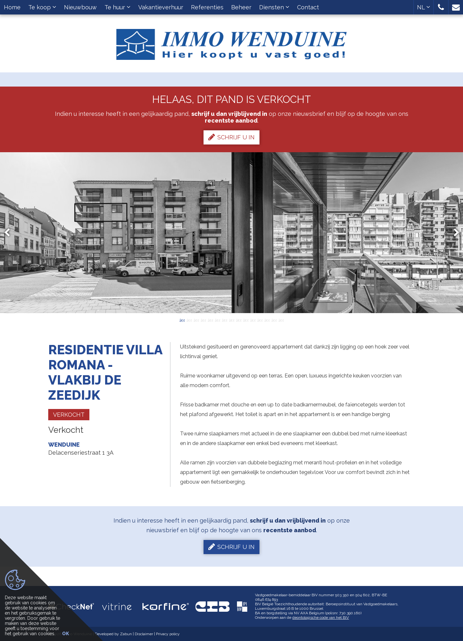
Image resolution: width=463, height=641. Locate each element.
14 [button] (274, 320)
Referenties (207, 7)
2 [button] (189, 320)
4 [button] (203, 320)
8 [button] (231, 320)
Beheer (241, 7)
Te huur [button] (117, 7)
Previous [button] (10, 233)
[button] (441, 7)
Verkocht (69, 414)
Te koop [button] (42, 7)
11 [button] (253, 320)
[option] (231, 232)
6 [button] (217, 320)
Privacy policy (168, 634)
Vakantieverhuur (160, 7)
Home (12, 7)
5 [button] (210, 320)
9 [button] (238, 320)
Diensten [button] (274, 7)
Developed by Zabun (113, 634)
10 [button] (246, 320)
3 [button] (196, 320)
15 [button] (281, 320)
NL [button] (423, 7)
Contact (308, 7)
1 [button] (182, 320)
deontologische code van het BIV (320, 617)
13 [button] (267, 320)
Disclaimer (144, 634)
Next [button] (453, 233)
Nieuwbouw (80, 7)
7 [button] (224, 320)
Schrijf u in (231, 137)
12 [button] (260, 320)
